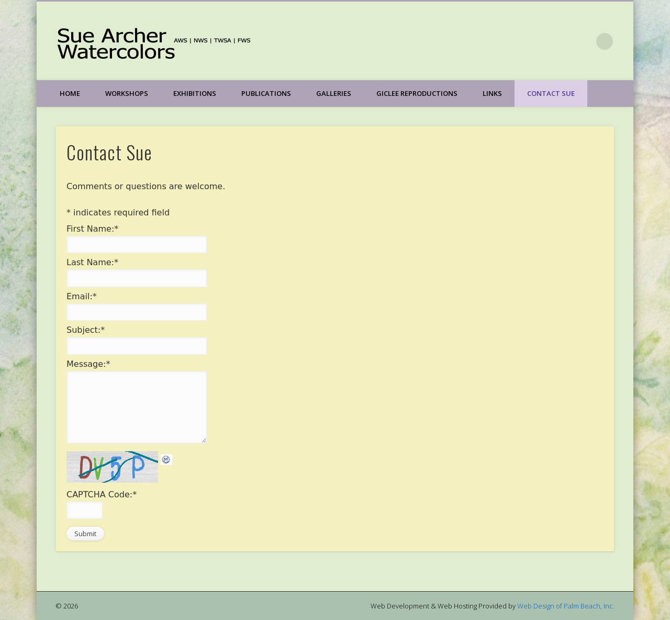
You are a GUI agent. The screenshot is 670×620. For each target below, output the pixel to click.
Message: (88, 364)
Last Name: (92, 262)
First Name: (92, 229)
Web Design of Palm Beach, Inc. (566, 606)
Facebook (583, 41)
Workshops (126, 93)
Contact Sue (551, 93)
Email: (81, 296)
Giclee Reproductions (416, 93)
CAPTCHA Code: (101, 494)
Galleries (333, 93)
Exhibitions (194, 93)
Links (492, 93)
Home (70, 93)
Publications (266, 93)
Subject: (85, 330)
